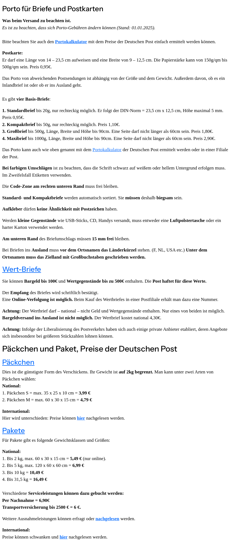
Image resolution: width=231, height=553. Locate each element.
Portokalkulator (71, 41)
